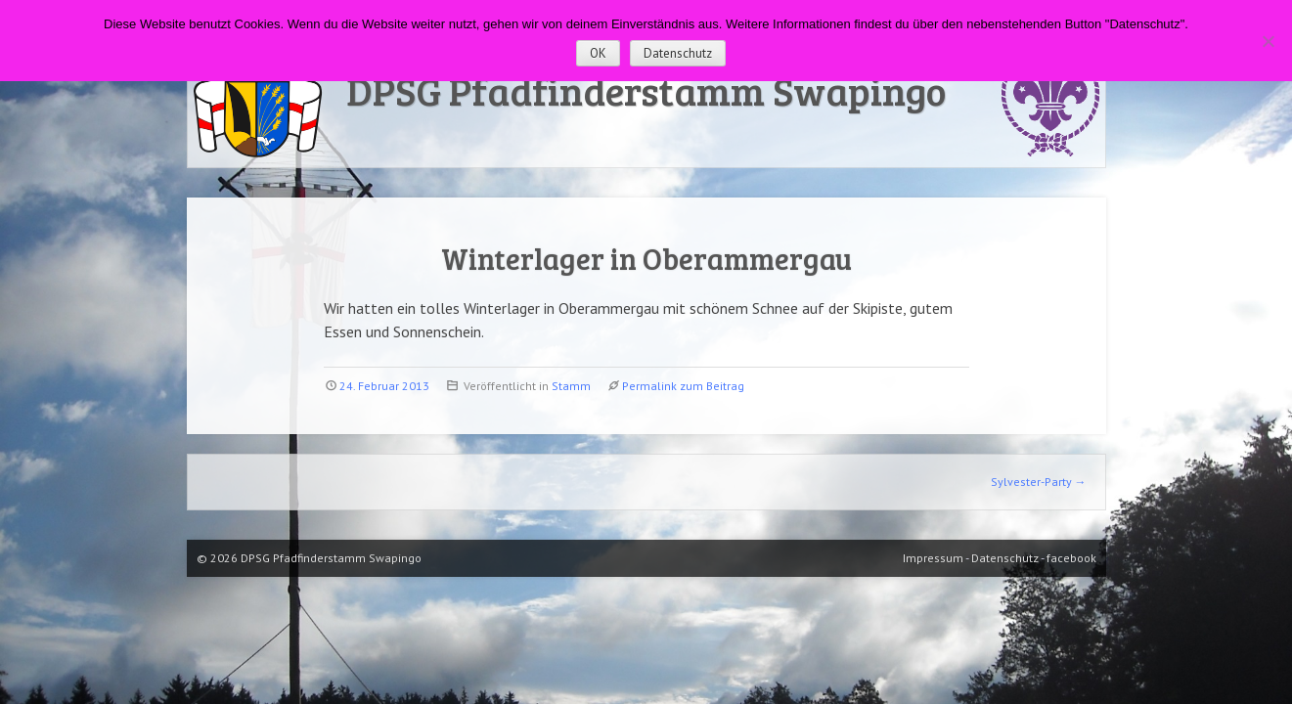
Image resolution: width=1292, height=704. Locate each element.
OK (598, 53)
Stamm (571, 385)
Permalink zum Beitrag (683, 385)
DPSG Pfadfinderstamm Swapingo (646, 90)
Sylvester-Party (1039, 481)
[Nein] (1267, 41)
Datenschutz (678, 53)
